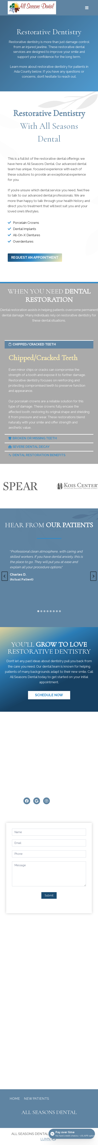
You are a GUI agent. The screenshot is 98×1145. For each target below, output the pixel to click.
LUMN (48, 1139)
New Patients (36, 1098)
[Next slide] (93, 576)
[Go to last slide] (5, 576)
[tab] (38, 611)
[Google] (36, 800)
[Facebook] (26, 800)
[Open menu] (86, 8)
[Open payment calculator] (72, 1134)
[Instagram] (46, 800)
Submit (49, 895)
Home (15, 1098)
